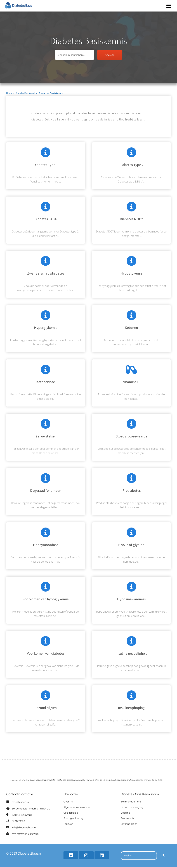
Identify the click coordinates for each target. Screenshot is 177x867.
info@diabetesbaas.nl (24, 827)
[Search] (163, 855)
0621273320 (18, 821)
